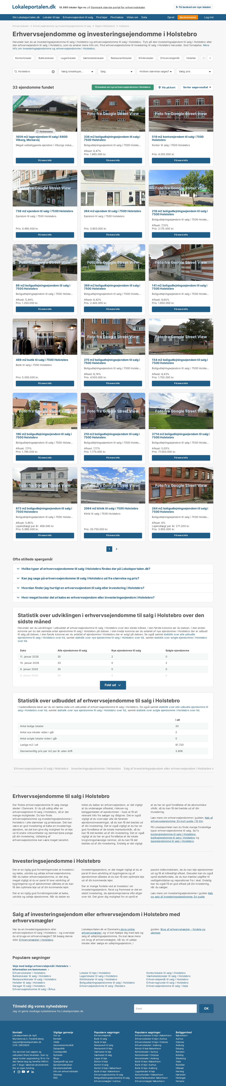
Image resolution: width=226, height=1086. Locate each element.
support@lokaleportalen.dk (27, 1042)
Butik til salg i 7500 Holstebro (34, 364)
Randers (180, 1051)
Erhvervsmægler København (150, 1081)
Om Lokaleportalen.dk (26, 17)
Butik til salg (100, 1038)
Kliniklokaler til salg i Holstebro (98, 979)
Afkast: (88, 150)
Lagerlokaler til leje (145, 1071)
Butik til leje (100, 1042)
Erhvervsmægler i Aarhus (107, 1081)
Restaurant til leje (103, 1048)
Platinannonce (46, 131)
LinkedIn (32, 1072)
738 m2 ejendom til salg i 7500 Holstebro (44, 211)
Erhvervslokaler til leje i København (153, 1035)
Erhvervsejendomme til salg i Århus (34, 989)
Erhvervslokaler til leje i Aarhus (151, 1038)
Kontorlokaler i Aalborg (147, 1058)
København (182, 1035)
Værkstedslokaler (93, 58)
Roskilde (180, 1064)
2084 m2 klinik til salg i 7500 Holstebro (111, 508)
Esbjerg (180, 1048)
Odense (180, 1042)
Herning (180, 1071)
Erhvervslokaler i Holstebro (29, 972)
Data (144, 17)
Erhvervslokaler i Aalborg (148, 1045)
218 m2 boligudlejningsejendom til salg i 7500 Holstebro (180, 212)
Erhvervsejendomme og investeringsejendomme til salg (62, 26)
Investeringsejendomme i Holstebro (96, 768)
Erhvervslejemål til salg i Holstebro (167, 979)
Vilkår (56, 1042)
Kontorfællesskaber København (151, 1077)
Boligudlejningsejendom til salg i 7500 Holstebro (113, 145)
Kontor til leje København (148, 1048)
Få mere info (45, 160)
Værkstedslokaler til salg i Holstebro (168, 976)
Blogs (56, 1058)
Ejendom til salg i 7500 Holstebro (36, 216)
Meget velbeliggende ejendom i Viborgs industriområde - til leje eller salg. (61, 145)
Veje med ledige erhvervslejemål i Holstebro (40, 966)
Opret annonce (188, 17)
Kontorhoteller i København (149, 1074)
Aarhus (179, 1038)
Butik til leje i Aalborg (146, 1068)
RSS (55, 1077)
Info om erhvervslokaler (65, 1071)
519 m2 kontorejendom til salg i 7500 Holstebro (178, 138)
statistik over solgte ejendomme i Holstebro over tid (167, 710)
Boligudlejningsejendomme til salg (112, 1077)
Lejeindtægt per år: (27, 526)
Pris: (87, 154)
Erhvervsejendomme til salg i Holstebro (41, 768)
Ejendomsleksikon (62, 1064)
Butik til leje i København (107, 1071)
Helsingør (181, 1077)
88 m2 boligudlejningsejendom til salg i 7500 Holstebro (43, 287)
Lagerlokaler (68, 58)
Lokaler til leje (51, 17)
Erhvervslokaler (21, 26)
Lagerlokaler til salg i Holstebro (99, 976)
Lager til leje (100, 1058)
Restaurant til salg (103, 1045)
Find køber (117, 17)
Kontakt (57, 1038)
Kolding (179, 1055)
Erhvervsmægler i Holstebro (36, 939)
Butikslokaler (46, 58)
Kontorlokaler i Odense (147, 1055)
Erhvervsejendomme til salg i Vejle (167, 985)
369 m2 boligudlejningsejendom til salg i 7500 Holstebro (112, 287)
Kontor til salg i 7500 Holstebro (171, 145)
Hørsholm (181, 1074)
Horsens (180, 1081)
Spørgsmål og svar (63, 1061)
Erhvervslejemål (170, 58)
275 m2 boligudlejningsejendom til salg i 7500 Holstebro (112, 361)
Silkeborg (181, 1058)
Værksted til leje (102, 1051)
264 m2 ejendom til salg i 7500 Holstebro (112, 211)
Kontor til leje (101, 1061)
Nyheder (57, 1055)
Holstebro (124, 26)
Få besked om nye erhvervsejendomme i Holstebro (123, 87)
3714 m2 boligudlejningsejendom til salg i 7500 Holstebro (181, 435)
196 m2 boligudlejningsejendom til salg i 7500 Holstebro (44, 435)
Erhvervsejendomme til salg (108, 1074)
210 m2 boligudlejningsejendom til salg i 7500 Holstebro (112, 435)
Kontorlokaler (23, 58)
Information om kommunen (30, 969)
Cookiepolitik (60, 1051)
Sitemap (57, 1074)
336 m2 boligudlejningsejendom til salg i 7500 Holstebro (112, 138)
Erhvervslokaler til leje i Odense (151, 1042)
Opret (170, 17)
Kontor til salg (101, 1064)
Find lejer (101, 17)
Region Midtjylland (105, 26)
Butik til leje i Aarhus (145, 1064)
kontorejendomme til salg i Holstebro (173, 834)
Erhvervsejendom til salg (78, 17)
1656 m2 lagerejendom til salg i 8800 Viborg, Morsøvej (41, 138)
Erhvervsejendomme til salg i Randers (102, 985)
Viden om (132, 17)
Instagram (19, 1072)
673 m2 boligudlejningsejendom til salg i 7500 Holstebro (44, 510)
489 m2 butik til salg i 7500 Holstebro (42, 359)
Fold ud (110, 685)
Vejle (178, 1061)
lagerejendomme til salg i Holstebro (172, 841)
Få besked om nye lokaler (195, 7)
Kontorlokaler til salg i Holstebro (166, 972)
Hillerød (180, 1068)
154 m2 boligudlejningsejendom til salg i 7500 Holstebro (180, 361)
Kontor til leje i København (107, 1068)
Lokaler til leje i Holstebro (95, 972)
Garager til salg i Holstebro (29, 985)
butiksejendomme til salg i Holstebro (173, 837)
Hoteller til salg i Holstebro (29, 982)
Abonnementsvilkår (63, 1045)
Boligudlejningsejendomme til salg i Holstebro (107, 982)
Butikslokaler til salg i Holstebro (32, 976)
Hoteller (191, 58)
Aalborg (180, 1045)
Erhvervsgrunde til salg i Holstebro (167, 982)
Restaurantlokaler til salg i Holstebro (34, 979)
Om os (56, 1035)
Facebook (14, 1072)
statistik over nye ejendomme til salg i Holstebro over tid (109, 637)
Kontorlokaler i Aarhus (146, 1051)
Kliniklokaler (146, 58)
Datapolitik (59, 1048)
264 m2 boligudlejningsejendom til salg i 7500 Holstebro (180, 510)
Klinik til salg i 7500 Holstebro (102, 513)
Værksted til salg (103, 1055)
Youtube (23, 1072)
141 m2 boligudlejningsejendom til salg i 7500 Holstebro (179, 287)
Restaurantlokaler (121, 58)
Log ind (208, 17)
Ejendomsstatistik (62, 1068)
